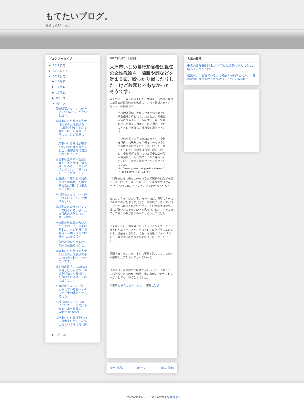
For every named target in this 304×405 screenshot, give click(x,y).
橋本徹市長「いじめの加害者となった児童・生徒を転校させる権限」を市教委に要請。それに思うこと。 (71, 273)
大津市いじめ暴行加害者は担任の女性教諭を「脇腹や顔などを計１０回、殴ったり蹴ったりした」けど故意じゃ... (71, 129)
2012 (56, 76)
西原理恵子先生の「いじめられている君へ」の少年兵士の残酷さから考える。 (71, 291)
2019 (56, 65)
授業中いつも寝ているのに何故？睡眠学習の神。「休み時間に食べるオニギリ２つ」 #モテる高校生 (221, 77)
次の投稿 (116, 368)
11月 (59, 86)
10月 (59, 92)
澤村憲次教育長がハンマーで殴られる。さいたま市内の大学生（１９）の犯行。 (71, 212)
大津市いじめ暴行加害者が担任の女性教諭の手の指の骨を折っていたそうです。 (71, 256)
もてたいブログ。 (78, 16)
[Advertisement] (119, 39)
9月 (59, 98)
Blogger (174, 396)
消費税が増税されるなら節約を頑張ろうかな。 (71, 243)
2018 (56, 71)
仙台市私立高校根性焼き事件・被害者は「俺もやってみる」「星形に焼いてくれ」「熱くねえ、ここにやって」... (71, 166)
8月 (59, 103)
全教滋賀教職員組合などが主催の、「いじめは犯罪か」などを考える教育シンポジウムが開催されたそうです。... (71, 229)
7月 (59, 334)
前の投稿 (167, 368)
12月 (59, 81)
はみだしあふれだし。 (132, 285)
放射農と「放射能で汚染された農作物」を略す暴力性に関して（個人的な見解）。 (71, 183)
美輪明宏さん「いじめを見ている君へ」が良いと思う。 (71, 112)
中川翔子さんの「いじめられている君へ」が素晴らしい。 (71, 198)
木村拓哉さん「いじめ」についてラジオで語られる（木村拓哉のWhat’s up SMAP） (71, 307)
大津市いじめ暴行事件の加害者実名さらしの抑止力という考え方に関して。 (71, 322)
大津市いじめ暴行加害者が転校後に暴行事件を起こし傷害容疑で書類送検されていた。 (71, 148)
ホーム (142, 368)
